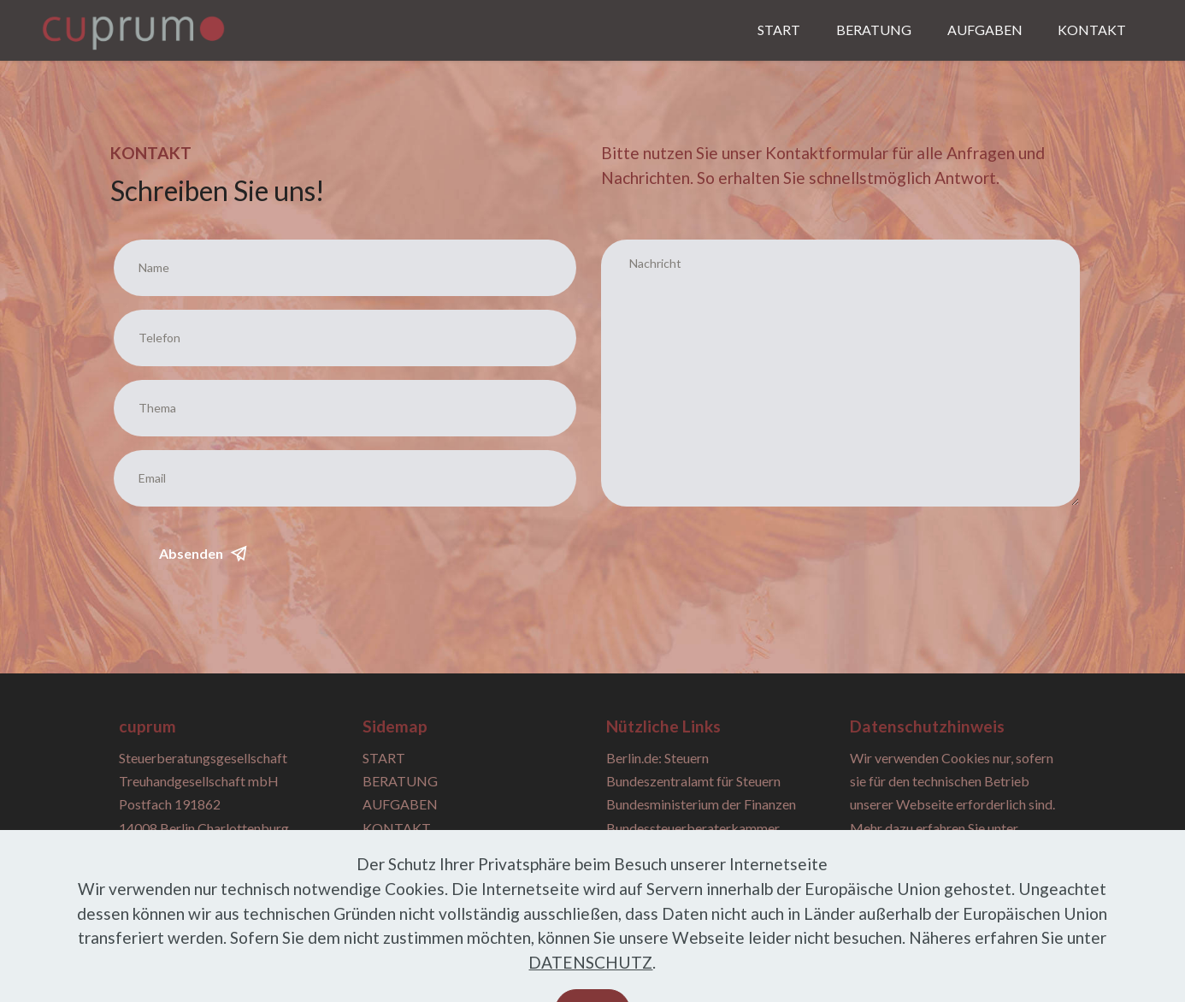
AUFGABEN (985, 29)
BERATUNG (873, 29)
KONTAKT (1092, 29)
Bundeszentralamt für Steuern (693, 781)
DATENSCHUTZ (590, 983)
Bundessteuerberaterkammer (693, 828)
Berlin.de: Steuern (657, 758)
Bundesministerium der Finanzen (701, 804)
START (779, 29)
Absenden (203, 553)
